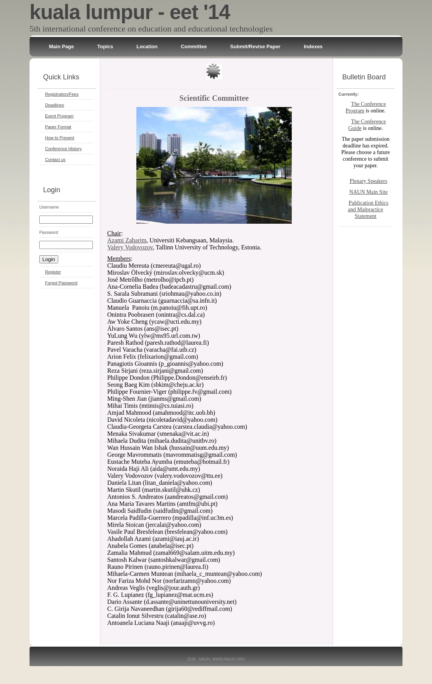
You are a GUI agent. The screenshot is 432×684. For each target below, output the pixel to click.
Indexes (313, 46)
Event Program (59, 116)
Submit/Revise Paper (255, 46)
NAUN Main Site (368, 192)
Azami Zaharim (126, 240)
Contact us (55, 159)
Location (146, 46)
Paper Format (58, 127)
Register (53, 272)
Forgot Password (61, 283)
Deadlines (54, 105)
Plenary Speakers (368, 181)
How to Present (59, 137)
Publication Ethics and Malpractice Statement (368, 209)
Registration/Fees (61, 94)
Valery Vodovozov (130, 247)
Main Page (61, 46)
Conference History (63, 148)
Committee (194, 46)
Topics (105, 46)
